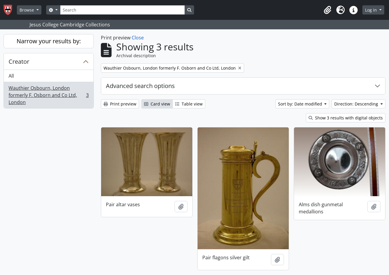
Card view (157, 104)
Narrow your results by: (49, 41)
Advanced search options (140, 86)
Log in (371, 10)
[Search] (122, 10)
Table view (189, 104)
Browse (27, 10)
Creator (19, 61)
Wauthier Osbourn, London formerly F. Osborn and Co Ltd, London (48, 95)
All (11, 76)
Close (138, 37)
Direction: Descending (356, 104)
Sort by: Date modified (300, 104)
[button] (327, 10)
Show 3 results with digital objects (346, 118)
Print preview (120, 104)
